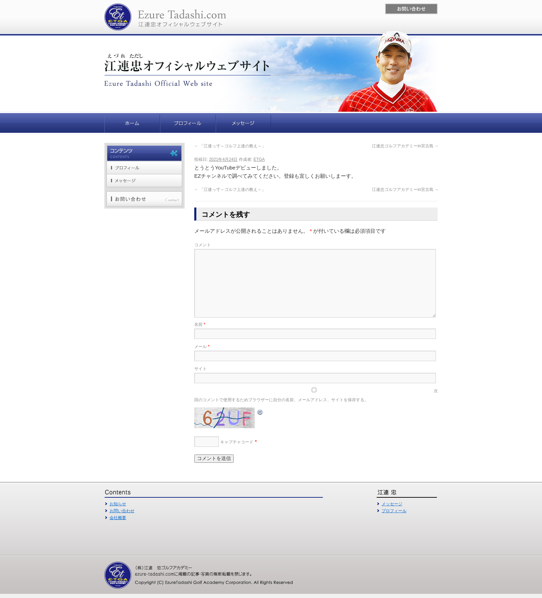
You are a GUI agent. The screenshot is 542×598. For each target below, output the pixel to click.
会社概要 (118, 517)
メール (201, 346)
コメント (202, 244)
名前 (199, 324)
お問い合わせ (122, 510)
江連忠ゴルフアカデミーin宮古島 (405, 146)
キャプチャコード (236, 442)
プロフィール (394, 510)
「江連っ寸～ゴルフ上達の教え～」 (230, 146)
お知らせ (118, 504)
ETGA (259, 159)
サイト (200, 368)
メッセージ (392, 504)
